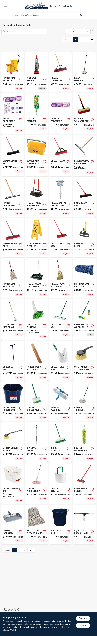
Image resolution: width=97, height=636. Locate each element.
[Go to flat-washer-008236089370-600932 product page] (84, 319)
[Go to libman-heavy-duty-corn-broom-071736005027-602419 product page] (60, 278)
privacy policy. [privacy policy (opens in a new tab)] (12, 627)
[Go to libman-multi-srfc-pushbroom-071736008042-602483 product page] (60, 237)
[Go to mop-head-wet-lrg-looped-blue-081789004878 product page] (84, 278)
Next (92, 39)
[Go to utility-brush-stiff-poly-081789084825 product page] (84, 361)
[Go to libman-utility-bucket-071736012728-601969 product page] (60, 483)
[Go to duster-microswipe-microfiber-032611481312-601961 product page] (84, 442)
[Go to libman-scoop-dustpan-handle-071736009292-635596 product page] (36, 278)
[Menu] (5, 5)
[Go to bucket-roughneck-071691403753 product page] (12, 401)
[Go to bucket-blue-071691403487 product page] (60, 524)
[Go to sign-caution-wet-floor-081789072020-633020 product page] (36, 237)
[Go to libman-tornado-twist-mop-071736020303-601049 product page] (84, 401)
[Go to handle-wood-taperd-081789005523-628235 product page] (36, 361)
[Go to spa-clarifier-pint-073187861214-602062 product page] (60, 361)
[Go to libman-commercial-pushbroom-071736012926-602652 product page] (60, 72)
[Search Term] (48, 15)
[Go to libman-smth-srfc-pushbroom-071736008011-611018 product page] (12, 155)
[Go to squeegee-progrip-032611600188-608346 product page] (84, 524)
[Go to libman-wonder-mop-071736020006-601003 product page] (36, 483)
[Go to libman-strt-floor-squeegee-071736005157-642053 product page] (84, 237)
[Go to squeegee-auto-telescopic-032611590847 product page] (12, 361)
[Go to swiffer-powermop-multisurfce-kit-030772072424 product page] (60, 113)
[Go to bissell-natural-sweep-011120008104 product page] (84, 72)
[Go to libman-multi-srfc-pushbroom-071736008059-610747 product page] (12, 237)
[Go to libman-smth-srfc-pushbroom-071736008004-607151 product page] (84, 197)
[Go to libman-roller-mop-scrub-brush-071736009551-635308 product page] (60, 197)
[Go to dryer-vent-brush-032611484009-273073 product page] (36, 442)
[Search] (81, 15)
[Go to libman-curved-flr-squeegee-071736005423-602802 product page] (12, 197)
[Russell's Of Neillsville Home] (36, 6)
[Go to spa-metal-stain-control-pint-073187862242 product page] (36, 401)
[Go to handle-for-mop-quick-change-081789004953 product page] (12, 319)
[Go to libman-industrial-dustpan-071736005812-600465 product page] (12, 524)
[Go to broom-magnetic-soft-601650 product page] (60, 442)
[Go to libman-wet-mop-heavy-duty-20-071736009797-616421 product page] (12, 278)
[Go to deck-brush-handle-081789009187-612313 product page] (84, 113)
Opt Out (83, 625)
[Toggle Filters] (93, 31)
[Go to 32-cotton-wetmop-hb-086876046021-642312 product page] (36, 524)
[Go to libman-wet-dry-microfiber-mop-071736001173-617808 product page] (60, 319)
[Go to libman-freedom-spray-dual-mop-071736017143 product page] (36, 113)
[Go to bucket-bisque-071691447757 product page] (12, 483)
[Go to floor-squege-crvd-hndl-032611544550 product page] (84, 155)
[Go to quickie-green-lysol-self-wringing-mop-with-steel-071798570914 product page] (36, 319)
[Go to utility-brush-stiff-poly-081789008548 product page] (12, 442)
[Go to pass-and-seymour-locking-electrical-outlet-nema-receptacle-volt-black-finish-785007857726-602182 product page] (84, 483)
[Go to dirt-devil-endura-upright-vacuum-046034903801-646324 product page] (36, 72)
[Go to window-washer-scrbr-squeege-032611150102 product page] (60, 401)
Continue (83, 618)
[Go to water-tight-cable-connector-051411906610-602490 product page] (36, 197)
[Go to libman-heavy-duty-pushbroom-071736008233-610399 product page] (60, 155)
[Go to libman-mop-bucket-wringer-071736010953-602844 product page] (12, 72)
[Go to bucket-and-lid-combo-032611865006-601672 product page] (36, 155)
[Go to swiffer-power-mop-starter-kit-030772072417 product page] (12, 113)
